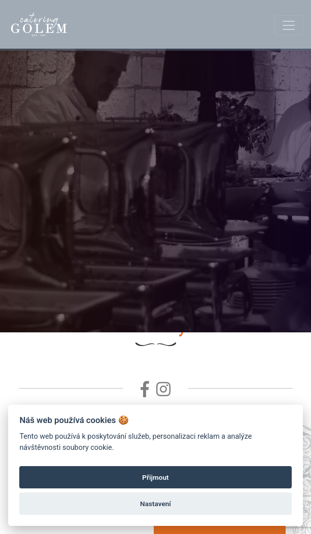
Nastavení (155, 504)
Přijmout (155, 477)
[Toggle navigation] (288, 25)
